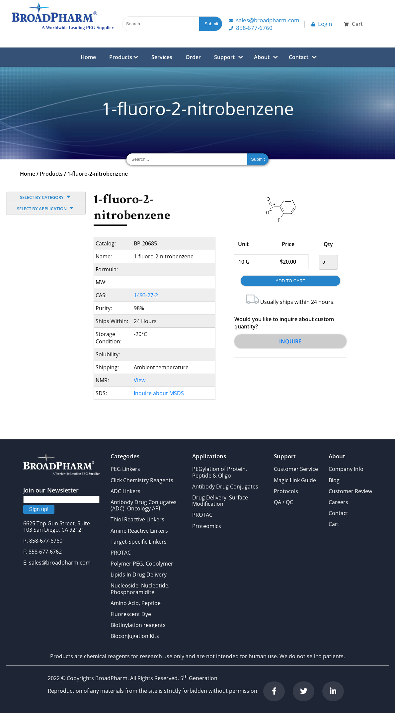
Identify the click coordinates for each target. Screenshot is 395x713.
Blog (334, 480)
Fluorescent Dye (131, 614)
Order (193, 57)
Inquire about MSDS (159, 393)
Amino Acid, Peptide (136, 603)
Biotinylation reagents (138, 625)
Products (123, 57)
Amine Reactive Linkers (139, 530)
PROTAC (121, 552)
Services (161, 57)
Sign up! (39, 509)
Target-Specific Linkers (139, 541)
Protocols (286, 491)
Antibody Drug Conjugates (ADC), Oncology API (144, 505)
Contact (298, 57)
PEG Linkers (125, 469)
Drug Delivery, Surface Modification (220, 500)
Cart (334, 524)
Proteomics (206, 526)
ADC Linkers (125, 491)
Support (224, 57)
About (262, 57)
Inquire (290, 341)
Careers (338, 502)
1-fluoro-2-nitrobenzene (97, 173)
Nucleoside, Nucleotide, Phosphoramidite (140, 588)
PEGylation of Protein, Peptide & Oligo (219, 472)
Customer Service (296, 469)
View (139, 380)
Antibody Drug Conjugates (225, 486)
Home (88, 57)
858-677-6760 (251, 28)
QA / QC (283, 502)
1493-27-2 (146, 295)
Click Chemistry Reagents (142, 480)
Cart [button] (353, 24)
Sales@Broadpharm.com (264, 20)
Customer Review (350, 491)
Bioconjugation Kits (135, 636)
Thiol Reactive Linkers (137, 519)
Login (321, 24)
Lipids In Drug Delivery (139, 574)
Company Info (346, 469)
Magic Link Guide (295, 480)
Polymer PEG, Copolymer (142, 563)
